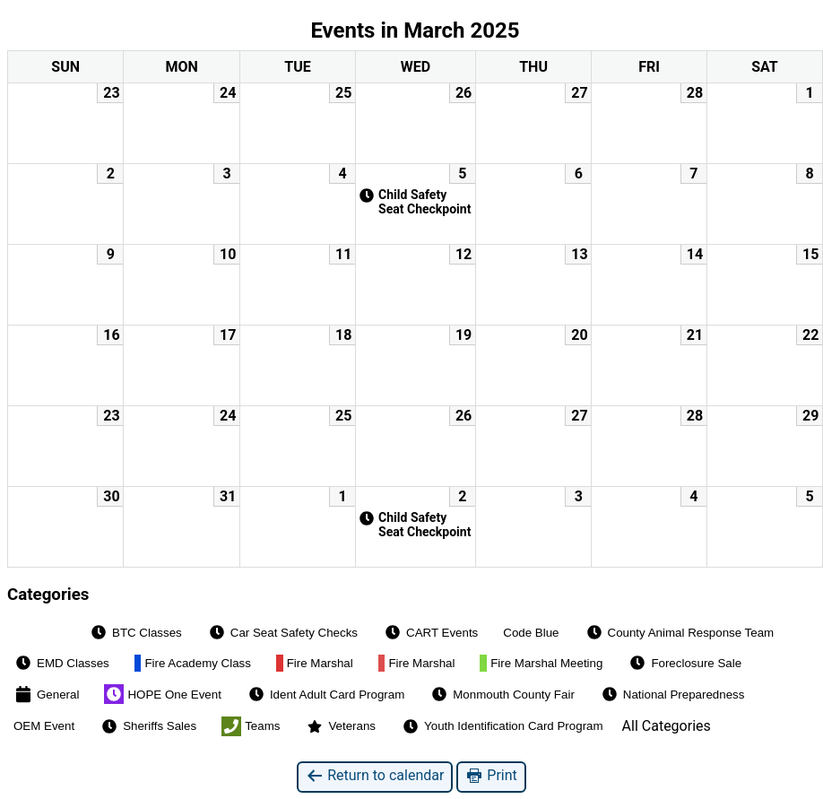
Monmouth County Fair (502, 694)
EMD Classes (61, 663)
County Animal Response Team (680, 632)
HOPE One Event (162, 694)
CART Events (430, 632)
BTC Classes (135, 632)
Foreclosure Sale (684, 663)
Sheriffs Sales (148, 726)
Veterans (340, 726)
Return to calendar (375, 776)
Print (490, 776)
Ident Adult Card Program (325, 694)
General (46, 694)
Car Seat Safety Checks (282, 632)
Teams (250, 726)
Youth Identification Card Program (502, 726)
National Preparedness (672, 694)
